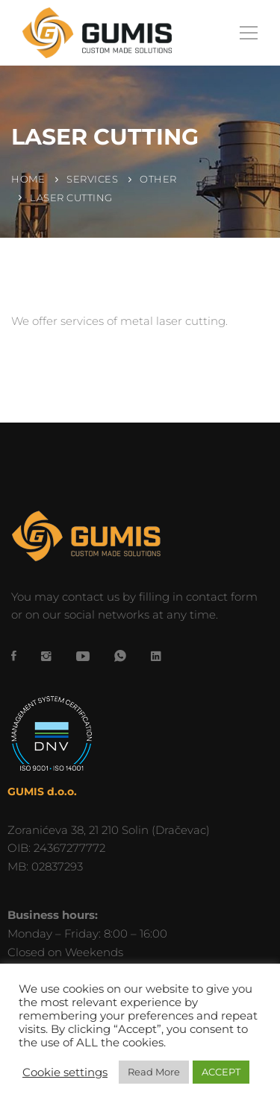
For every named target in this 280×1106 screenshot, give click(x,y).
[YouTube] (83, 655)
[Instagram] (46, 655)
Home (28, 179)
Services (92, 179)
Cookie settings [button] (65, 1072)
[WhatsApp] (120, 655)
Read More (154, 1072)
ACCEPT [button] (221, 1072)
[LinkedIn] (156, 655)
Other (158, 179)
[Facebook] (14, 655)
